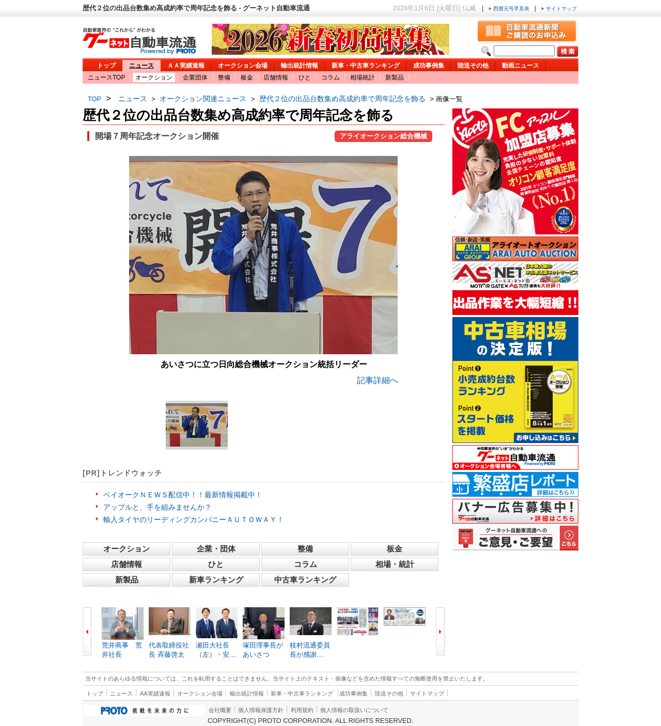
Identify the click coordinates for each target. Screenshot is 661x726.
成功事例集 (428, 65)
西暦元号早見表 (510, 8)
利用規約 (302, 710)
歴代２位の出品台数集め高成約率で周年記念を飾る (342, 98)
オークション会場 (242, 65)
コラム (330, 77)
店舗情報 (275, 77)
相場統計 (362, 77)
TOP (94, 99)
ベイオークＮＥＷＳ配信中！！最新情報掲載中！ (182, 495)
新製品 (394, 77)
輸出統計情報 (299, 65)
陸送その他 (473, 65)
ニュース (141, 65)
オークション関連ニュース (203, 98)
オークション (153, 77)
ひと (304, 77)
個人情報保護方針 (261, 710)
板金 (247, 77)
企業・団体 (216, 548)
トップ (106, 65)
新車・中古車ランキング (366, 65)
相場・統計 (394, 564)
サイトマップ (559, 8)
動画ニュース (520, 65)
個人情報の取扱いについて (354, 710)
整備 (224, 77)
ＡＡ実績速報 (185, 65)
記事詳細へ (377, 380)
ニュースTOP (106, 77)
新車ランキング (216, 579)
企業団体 (195, 77)
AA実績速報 (155, 693)
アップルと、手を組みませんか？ (157, 507)
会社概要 (220, 710)
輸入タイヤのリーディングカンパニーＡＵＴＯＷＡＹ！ (193, 519)
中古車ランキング (305, 579)
